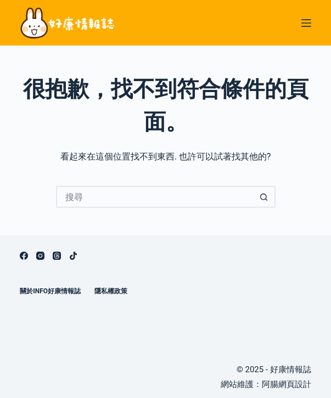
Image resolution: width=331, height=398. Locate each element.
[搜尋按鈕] (265, 197)
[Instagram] (40, 256)
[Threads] (57, 256)
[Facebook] (24, 256)
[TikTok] (73, 256)
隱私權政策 (110, 291)
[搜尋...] (155, 197)
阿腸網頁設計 (286, 384)
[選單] (306, 23)
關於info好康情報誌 (50, 291)
